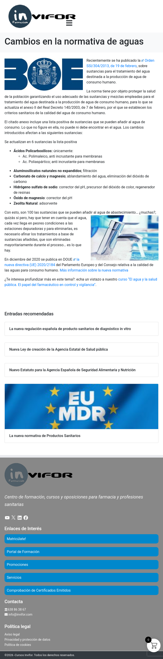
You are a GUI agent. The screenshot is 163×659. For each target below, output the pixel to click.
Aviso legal (12, 634)
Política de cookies (18, 645)
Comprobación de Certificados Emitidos (39, 590)
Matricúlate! (16, 539)
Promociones (17, 564)
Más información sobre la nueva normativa (94, 270)
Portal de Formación (23, 552)
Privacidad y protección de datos (27, 639)
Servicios (14, 577)
